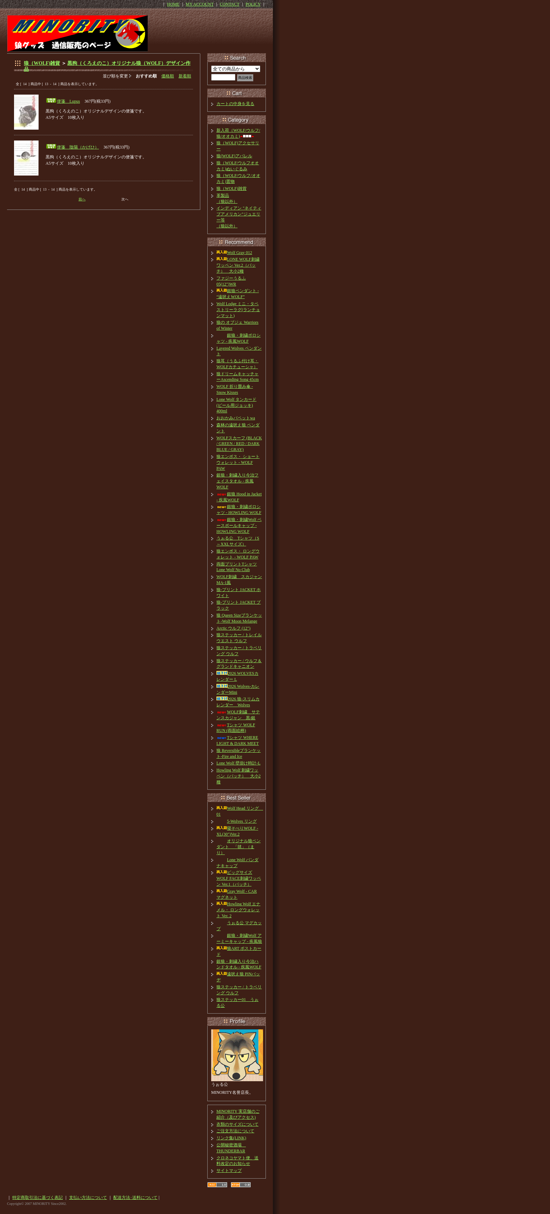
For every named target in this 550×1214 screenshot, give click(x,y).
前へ (82, 199)
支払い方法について (88, 1197)
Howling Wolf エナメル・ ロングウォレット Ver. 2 (238, 909)
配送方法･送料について (135, 1197)
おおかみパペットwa (235, 418)
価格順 (167, 76)
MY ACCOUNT (200, 4)
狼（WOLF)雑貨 (42, 63)
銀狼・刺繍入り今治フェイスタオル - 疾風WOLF (237, 481)
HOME (173, 4)
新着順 (185, 76)
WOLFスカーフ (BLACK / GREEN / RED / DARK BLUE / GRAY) (239, 443)
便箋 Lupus (68, 101)
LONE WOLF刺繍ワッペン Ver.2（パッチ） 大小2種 (238, 265)
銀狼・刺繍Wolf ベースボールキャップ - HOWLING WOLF (239, 525)
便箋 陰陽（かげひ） (78, 147)
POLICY (253, 4)
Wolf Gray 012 (234, 252)
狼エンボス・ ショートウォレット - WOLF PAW (238, 462)
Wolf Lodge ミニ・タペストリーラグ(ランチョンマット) (238, 309)
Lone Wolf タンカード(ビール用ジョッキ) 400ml (236, 405)
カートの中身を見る (235, 103)
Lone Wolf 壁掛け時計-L (238, 763)
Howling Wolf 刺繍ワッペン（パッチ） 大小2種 (238, 776)
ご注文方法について (235, 1131)
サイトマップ (229, 1170)
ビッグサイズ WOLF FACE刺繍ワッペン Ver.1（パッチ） (238, 878)
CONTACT (230, 4)
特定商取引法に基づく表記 (37, 1197)
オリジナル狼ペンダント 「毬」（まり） (238, 846)
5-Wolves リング (236, 821)
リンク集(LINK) (231, 1138)
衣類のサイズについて (237, 1124)
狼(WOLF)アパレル (234, 155)
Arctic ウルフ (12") (233, 628)
